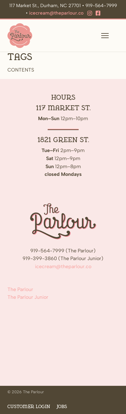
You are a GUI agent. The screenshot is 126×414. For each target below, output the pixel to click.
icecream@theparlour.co (56, 13)
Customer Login (28, 406)
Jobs (61, 406)
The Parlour (20, 289)
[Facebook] (98, 13)
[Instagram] (89, 13)
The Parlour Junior (27, 297)
